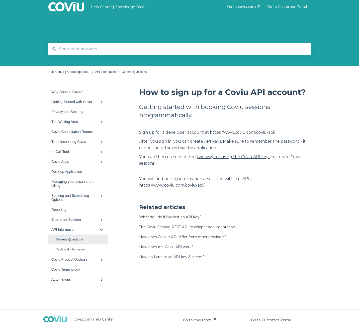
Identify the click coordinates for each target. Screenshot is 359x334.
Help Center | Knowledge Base (118, 7)
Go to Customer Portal (271, 320)
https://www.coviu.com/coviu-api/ (242, 132)
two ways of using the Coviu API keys (233, 156)
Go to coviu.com (199, 320)
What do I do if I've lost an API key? (170, 217)
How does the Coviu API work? (166, 247)
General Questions (69, 239)
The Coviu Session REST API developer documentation (187, 227)
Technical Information (70, 249)
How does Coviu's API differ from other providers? (182, 237)
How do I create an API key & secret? (172, 257)
